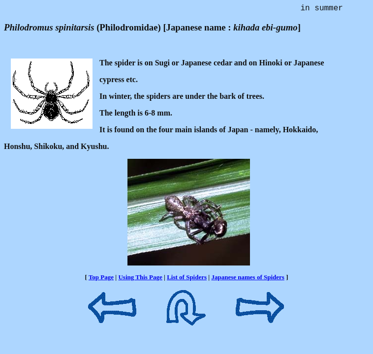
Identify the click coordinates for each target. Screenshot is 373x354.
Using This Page (140, 279)
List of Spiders (187, 279)
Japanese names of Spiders (247, 279)
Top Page (101, 279)
